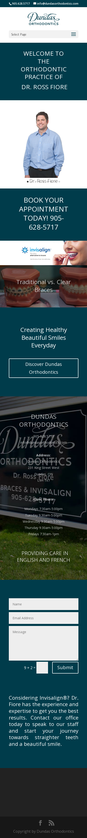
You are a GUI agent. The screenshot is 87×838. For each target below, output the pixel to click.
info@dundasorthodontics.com (43, 449)
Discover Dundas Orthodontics (43, 368)
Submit (65, 667)
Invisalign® (53, 697)
